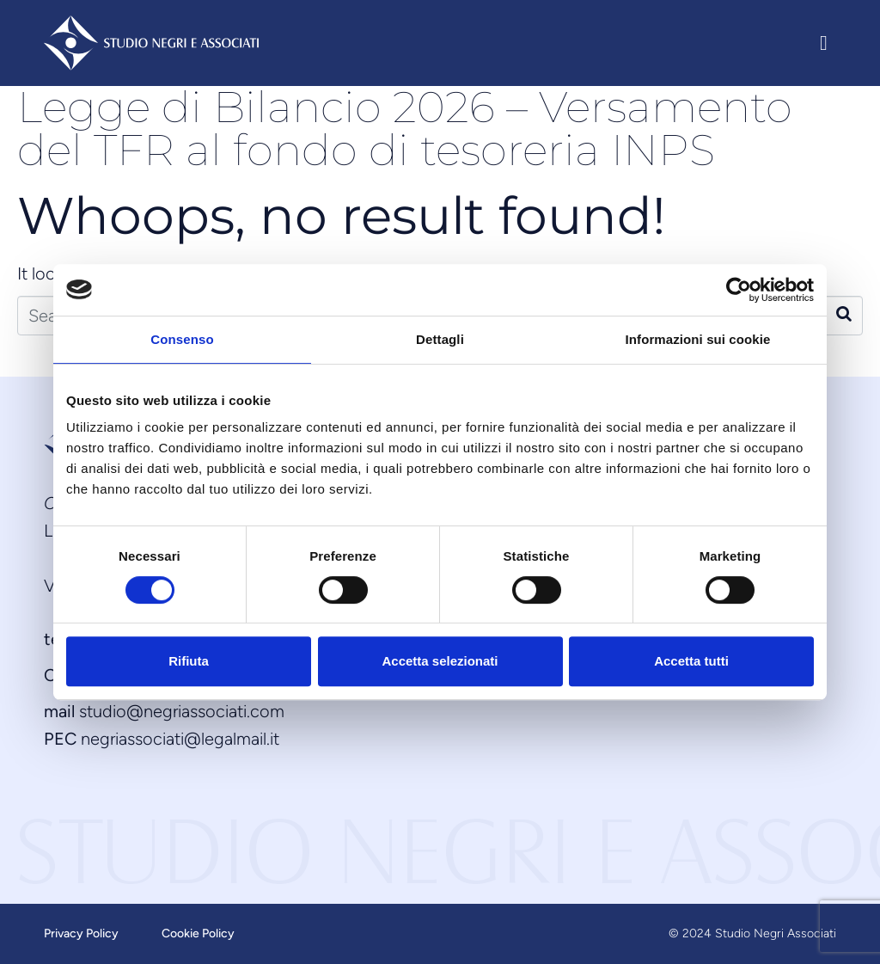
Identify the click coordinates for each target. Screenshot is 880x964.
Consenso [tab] (181, 339)
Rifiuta (188, 661)
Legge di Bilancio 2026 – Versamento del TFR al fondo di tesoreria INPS (404, 128)
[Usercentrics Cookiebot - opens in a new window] (738, 290)
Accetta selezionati (440, 661)
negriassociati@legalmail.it (180, 738)
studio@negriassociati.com (181, 711)
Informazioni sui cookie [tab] (698, 339)
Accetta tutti (691, 661)
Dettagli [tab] (440, 339)
